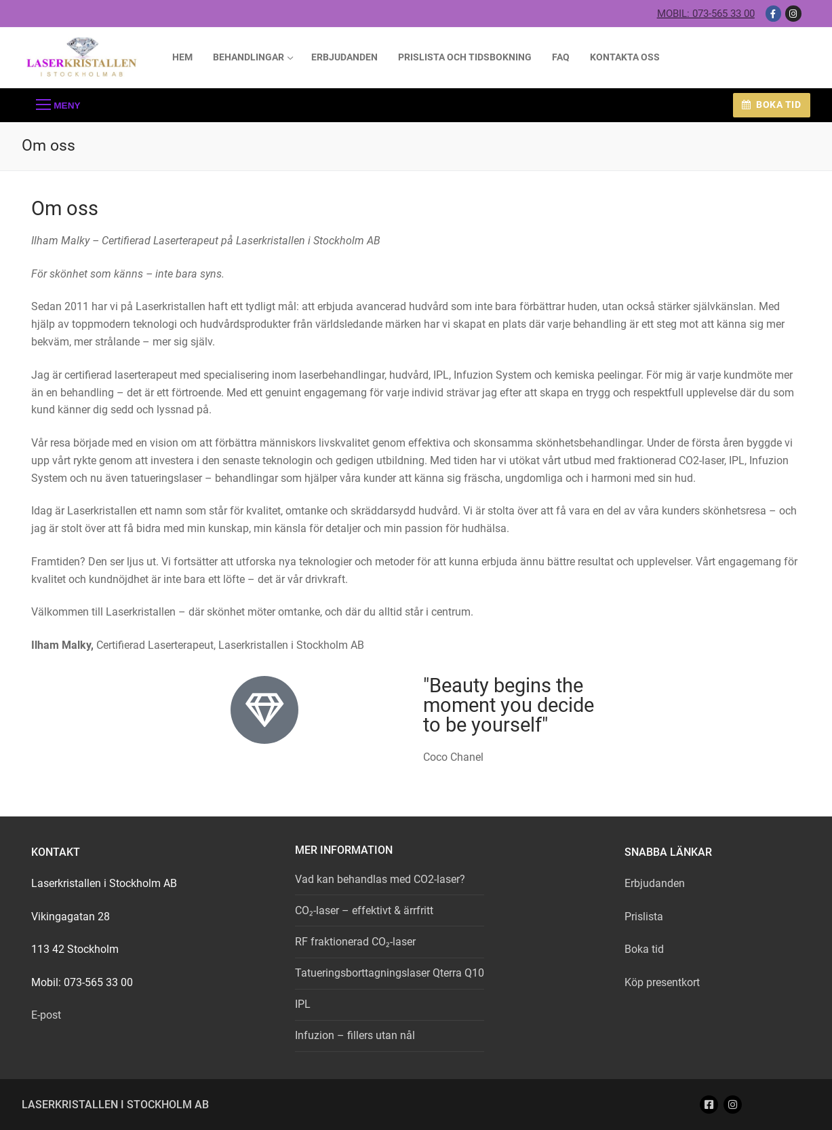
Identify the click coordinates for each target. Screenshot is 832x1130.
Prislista (644, 916)
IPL (303, 1004)
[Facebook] (773, 13)
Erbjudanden (655, 883)
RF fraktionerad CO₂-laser (355, 941)
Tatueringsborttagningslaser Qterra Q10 (389, 972)
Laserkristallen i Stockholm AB (115, 1104)
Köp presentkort (662, 982)
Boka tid (771, 104)
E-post (46, 1015)
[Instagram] (793, 13)
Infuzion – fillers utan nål (355, 1035)
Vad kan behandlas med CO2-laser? (380, 879)
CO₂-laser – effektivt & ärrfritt (364, 910)
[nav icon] (58, 105)
